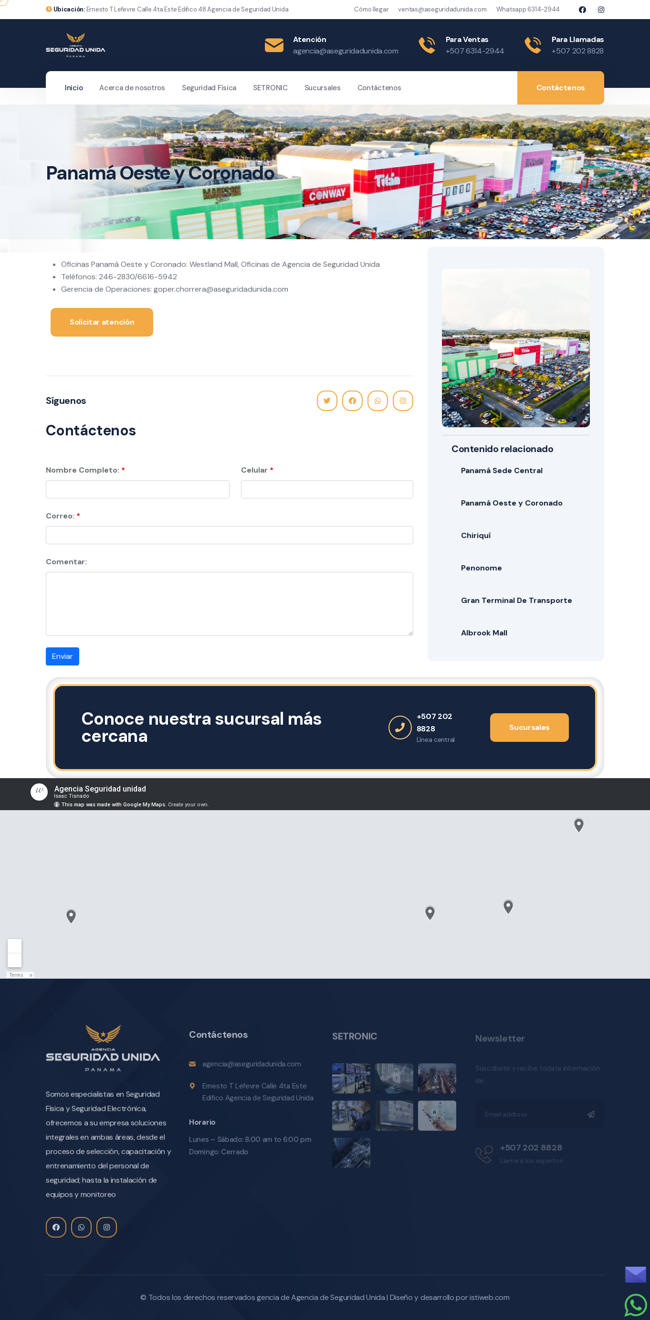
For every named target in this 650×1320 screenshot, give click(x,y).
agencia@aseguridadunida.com (345, 51)
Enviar (62, 656)
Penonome (481, 568)
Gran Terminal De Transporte (516, 600)
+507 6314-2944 (475, 51)
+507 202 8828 (578, 51)
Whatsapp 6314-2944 (528, 9)
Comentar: (66, 562)
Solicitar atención (102, 322)
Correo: (60, 516)
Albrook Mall (484, 633)
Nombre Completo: (82, 470)
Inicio (74, 88)
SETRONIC (270, 88)
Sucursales (322, 88)
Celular (254, 470)
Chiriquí (476, 535)
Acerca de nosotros (132, 88)
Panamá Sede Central (502, 470)
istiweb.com (489, 1297)
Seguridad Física (209, 88)
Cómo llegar (371, 9)
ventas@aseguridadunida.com (442, 9)
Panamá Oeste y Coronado (512, 503)
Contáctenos (379, 88)
